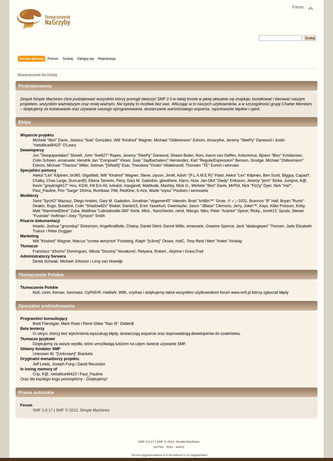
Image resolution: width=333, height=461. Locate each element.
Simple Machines (95, 410)
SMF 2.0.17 (43, 410)
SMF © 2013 (67, 410)
